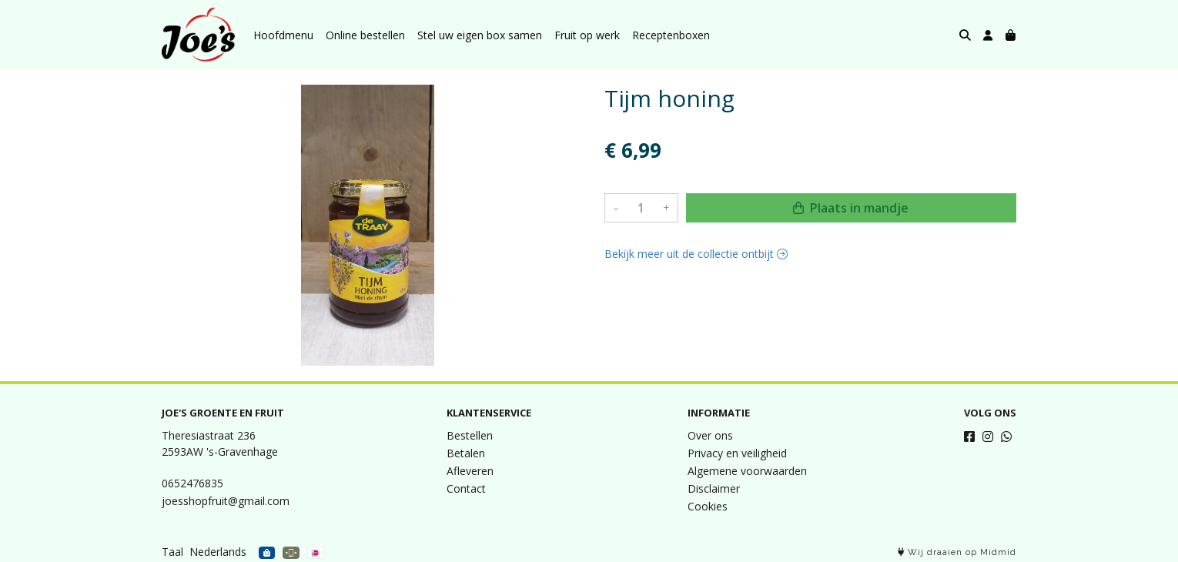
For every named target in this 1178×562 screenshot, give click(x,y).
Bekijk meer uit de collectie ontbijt (696, 253)
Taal (172, 551)
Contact (466, 488)
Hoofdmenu (283, 35)
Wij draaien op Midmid (957, 552)
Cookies (708, 506)
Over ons (710, 435)
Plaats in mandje (851, 207)
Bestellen (470, 435)
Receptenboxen (671, 35)
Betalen (466, 453)
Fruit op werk (587, 35)
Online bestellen (365, 35)
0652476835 (192, 483)
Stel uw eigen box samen (479, 35)
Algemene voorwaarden (747, 470)
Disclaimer (714, 488)
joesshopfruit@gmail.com (225, 500)
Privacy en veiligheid (737, 453)
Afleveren (470, 470)
